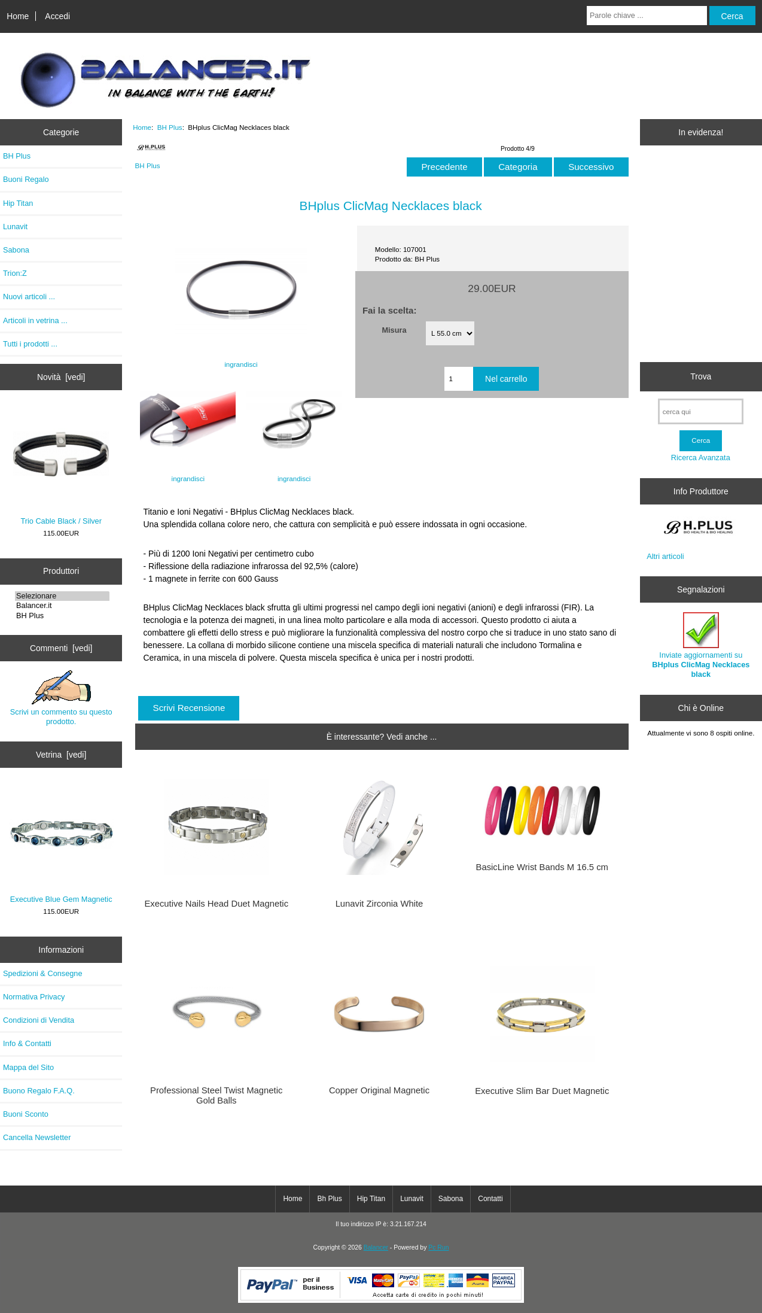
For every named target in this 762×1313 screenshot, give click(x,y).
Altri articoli (665, 556)
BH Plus (62, 616)
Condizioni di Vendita (38, 1020)
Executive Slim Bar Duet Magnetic (542, 1091)
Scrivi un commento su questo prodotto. (61, 697)
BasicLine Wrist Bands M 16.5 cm (542, 867)
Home (18, 16)
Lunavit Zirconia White (379, 903)
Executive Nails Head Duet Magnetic (216, 903)
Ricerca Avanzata (700, 457)
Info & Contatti (27, 1043)
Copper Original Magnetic (379, 1090)
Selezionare (62, 596)
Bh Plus (329, 1199)
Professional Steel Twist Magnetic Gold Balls (216, 1095)
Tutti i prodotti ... (30, 343)
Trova (700, 376)
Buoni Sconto (25, 1114)
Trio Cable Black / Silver (61, 465)
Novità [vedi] (61, 377)
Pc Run (438, 1247)
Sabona (16, 249)
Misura (394, 329)
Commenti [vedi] (61, 648)
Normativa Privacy (34, 996)
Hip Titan (18, 203)
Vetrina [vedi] (61, 754)
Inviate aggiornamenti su (700, 645)
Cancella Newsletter (37, 1137)
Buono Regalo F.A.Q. (39, 1090)
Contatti (490, 1199)
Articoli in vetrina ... (35, 320)
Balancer (376, 1247)
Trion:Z (15, 273)
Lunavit (15, 226)
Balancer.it (62, 605)
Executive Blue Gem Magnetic (61, 844)
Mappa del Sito (28, 1067)
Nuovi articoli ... (29, 296)
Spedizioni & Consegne (43, 973)
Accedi (57, 16)
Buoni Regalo (26, 179)
